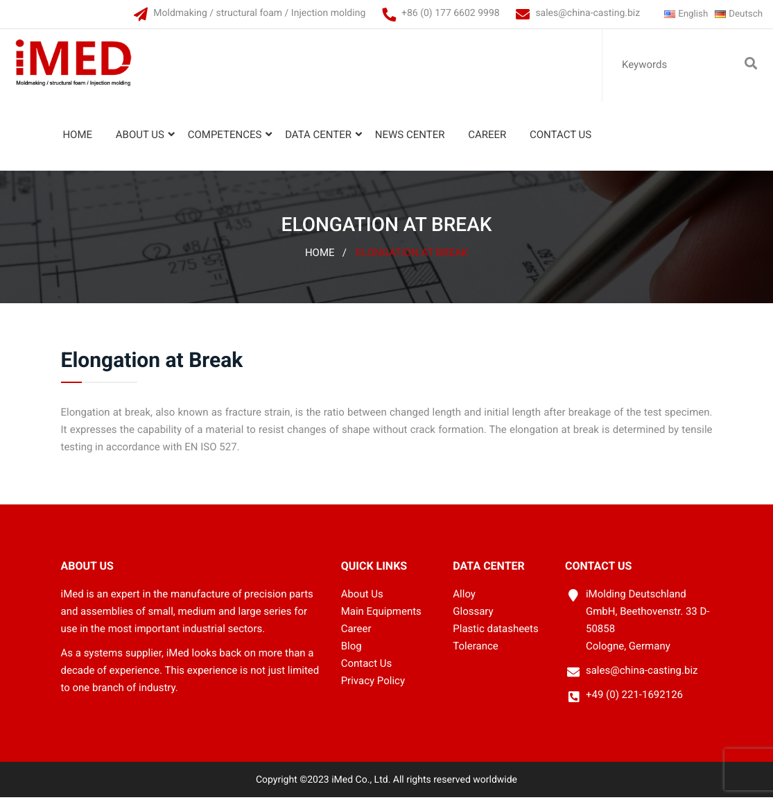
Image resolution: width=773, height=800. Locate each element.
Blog (351, 648)
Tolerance (475, 648)
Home (76, 138)
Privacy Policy (373, 683)
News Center (409, 138)
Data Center (317, 138)
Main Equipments (381, 614)
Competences (223, 138)
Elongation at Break (412, 256)
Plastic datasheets (495, 632)
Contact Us (559, 138)
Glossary (473, 614)
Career (486, 138)
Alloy (464, 597)
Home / (326, 256)
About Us (138, 138)
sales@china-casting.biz (579, 13)
